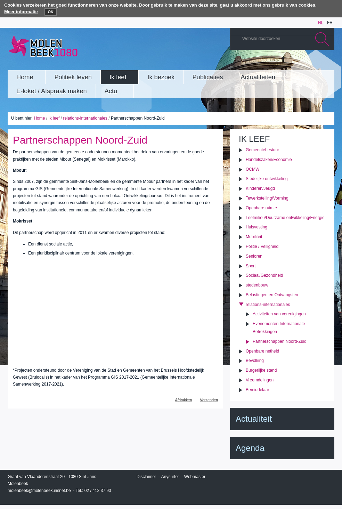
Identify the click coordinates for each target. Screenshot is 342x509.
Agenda (250, 448)
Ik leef (53, 118)
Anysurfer (170, 476)
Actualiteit (254, 418)
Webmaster (194, 476)
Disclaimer (146, 476)
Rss (327, 63)
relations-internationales (85, 118)
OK (51, 12)
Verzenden (209, 400)
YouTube (285, 63)
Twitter (306, 63)
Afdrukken (183, 400)
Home (39, 118)
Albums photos (296, 63)
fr (330, 22)
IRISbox (282, 478)
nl (320, 22)
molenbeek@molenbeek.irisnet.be (39, 490)
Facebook (316, 63)
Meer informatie (21, 11)
